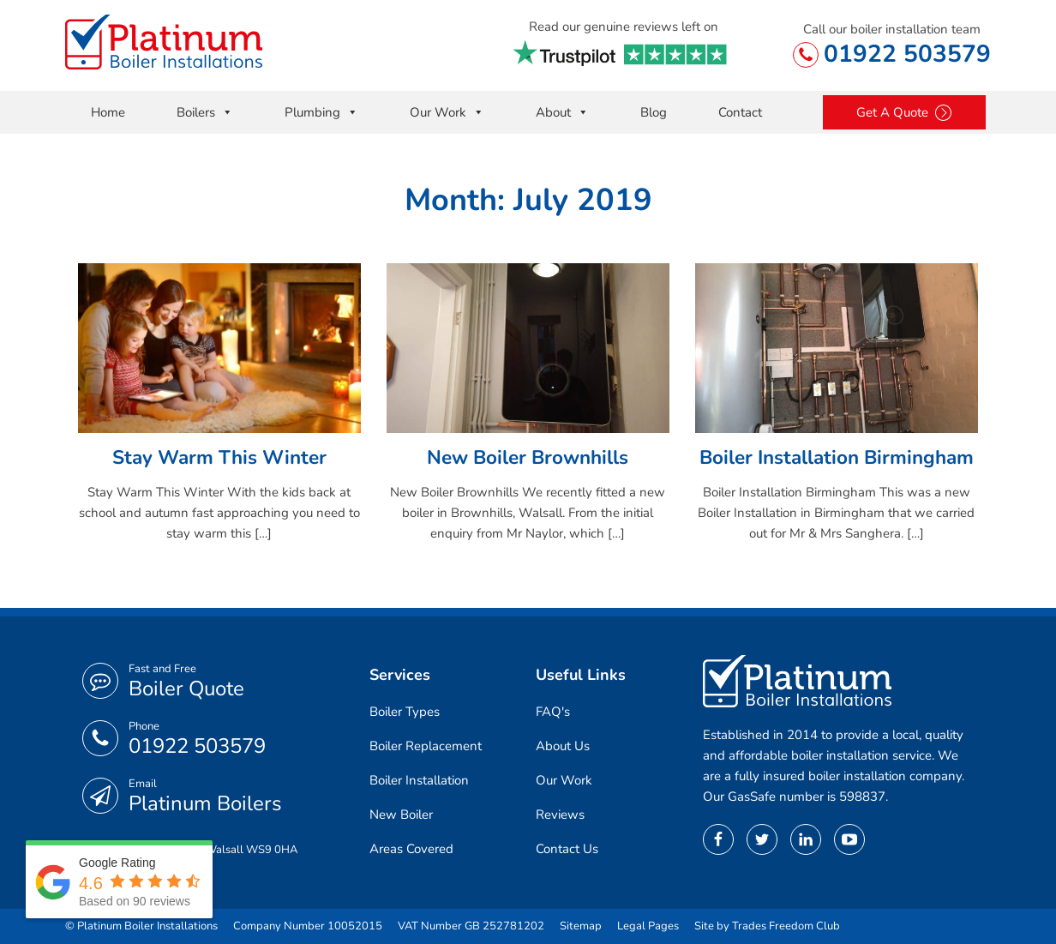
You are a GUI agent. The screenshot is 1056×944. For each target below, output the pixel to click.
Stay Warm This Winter (219, 457)
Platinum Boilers (205, 803)
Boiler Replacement (425, 746)
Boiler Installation (419, 780)
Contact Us (567, 848)
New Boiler (401, 814)
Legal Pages (648, 926)
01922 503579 (907, 54)
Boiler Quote (186, 688)
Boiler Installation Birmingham (836, 457)
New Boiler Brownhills (527, 457)
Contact (740, 112)
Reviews (560, 814)
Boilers (205, 112)
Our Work (447, 112)
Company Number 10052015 (307, 926)
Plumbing (321, 112)
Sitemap (581, 926)
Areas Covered (411, 848)
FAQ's (553, 711)
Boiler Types (404, 711)
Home (108, 112)
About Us (563, 746)
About (562, 112)
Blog (653, 112)
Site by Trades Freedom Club (767, 926)
